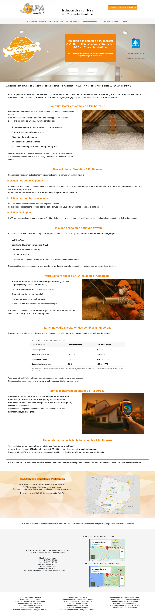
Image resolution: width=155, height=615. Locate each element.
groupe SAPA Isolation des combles (119, 524)
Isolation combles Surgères (30, 599)
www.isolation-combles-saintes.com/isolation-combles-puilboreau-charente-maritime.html (58, 524)
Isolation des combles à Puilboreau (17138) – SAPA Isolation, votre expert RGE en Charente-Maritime (87, 85)
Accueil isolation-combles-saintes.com (23, 85)
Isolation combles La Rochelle (30, 603)
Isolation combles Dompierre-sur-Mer (125, 605)
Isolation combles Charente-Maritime (30, 601)
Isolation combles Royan (30, 607)
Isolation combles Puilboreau (136, 58)
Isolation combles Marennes (124, 603)
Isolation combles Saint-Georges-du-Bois (30, 609)
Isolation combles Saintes (30, 597)
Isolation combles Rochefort (30, 605)
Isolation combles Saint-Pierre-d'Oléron (125, 597)
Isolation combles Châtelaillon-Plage (125, 599)
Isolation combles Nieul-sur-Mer (125, 601)
